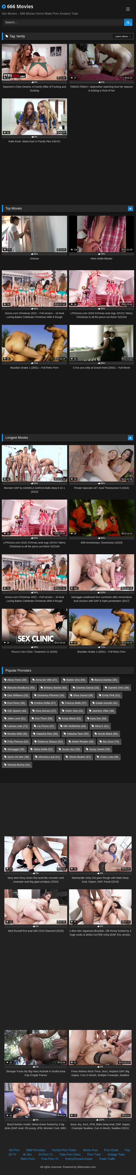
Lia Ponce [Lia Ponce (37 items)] (45, 726)
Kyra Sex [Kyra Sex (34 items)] (98, 718)
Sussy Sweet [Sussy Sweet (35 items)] (99, 749)
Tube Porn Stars (70, 1154)
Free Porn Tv (50, 1158)
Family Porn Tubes (64, 1150)
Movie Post (90, 1150)
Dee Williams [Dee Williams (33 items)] (17, 695)
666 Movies (17, 6)
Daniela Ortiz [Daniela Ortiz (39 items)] (118, 687)
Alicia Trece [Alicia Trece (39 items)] (16, 679)
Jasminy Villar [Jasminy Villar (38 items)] (103, 710)
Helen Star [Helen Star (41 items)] (74, 710)
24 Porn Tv (45, 1154)
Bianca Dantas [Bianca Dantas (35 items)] (105, 679)
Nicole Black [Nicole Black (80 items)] (108, 733)
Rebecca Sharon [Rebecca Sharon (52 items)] (50, 741)
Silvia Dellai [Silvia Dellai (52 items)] (43, 749)
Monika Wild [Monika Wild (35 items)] (17, 733)
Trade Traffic (107, 1158)
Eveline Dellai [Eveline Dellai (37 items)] (45, 702)
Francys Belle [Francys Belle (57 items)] (75, 702)
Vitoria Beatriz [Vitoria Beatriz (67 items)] (80, 756)
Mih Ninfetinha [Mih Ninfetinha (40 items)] (75, 726)
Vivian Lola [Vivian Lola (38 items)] (109, 756)
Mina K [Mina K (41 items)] (102, 726)
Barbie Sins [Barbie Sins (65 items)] (75, 679)
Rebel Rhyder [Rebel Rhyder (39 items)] (83, 741)
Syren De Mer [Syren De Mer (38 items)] (18, 756)
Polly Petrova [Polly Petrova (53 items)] (17, 741)
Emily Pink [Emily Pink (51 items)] (111, 695)
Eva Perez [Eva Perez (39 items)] (16, 702)
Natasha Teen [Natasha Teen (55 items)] (78, 733)
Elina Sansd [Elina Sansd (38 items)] (83, 695)
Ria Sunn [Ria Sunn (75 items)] (111, 741)
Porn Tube (94, 1154)
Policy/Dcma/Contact (78, 1158)
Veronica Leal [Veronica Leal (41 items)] (49, 756)
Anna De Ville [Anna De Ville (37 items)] (46, 679)
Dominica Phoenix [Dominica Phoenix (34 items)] (51, 695)
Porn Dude (111, 1150)
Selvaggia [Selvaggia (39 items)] (15, 749)
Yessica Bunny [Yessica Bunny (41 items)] (18, 764)
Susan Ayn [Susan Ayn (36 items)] (71, 749)
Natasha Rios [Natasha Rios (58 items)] (47, 733)
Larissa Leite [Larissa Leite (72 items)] (17, 726)
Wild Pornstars (35, 1150)
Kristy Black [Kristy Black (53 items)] (71, 718)
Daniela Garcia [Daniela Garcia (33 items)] (87, 687)
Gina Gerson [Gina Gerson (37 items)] (46, 710)
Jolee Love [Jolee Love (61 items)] (16, 718)
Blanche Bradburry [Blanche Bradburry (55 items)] (21, 687)
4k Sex (27, 1154)
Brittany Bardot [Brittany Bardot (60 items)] (55, 687)
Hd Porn (14, 1150)
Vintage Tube (116, 1154)
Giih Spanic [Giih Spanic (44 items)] (16, 710)
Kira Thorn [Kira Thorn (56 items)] (44, 718)
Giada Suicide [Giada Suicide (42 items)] (106, 702)
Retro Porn (28, 1158)
